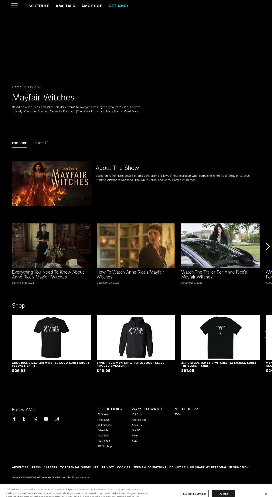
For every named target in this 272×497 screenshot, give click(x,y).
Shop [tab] (41, 143)
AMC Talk (65, 5)
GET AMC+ (118, 5)
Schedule (39, 5)
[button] (267, 257)
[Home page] (55, 400)
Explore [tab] (19, 143)
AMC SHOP (91, 5)
